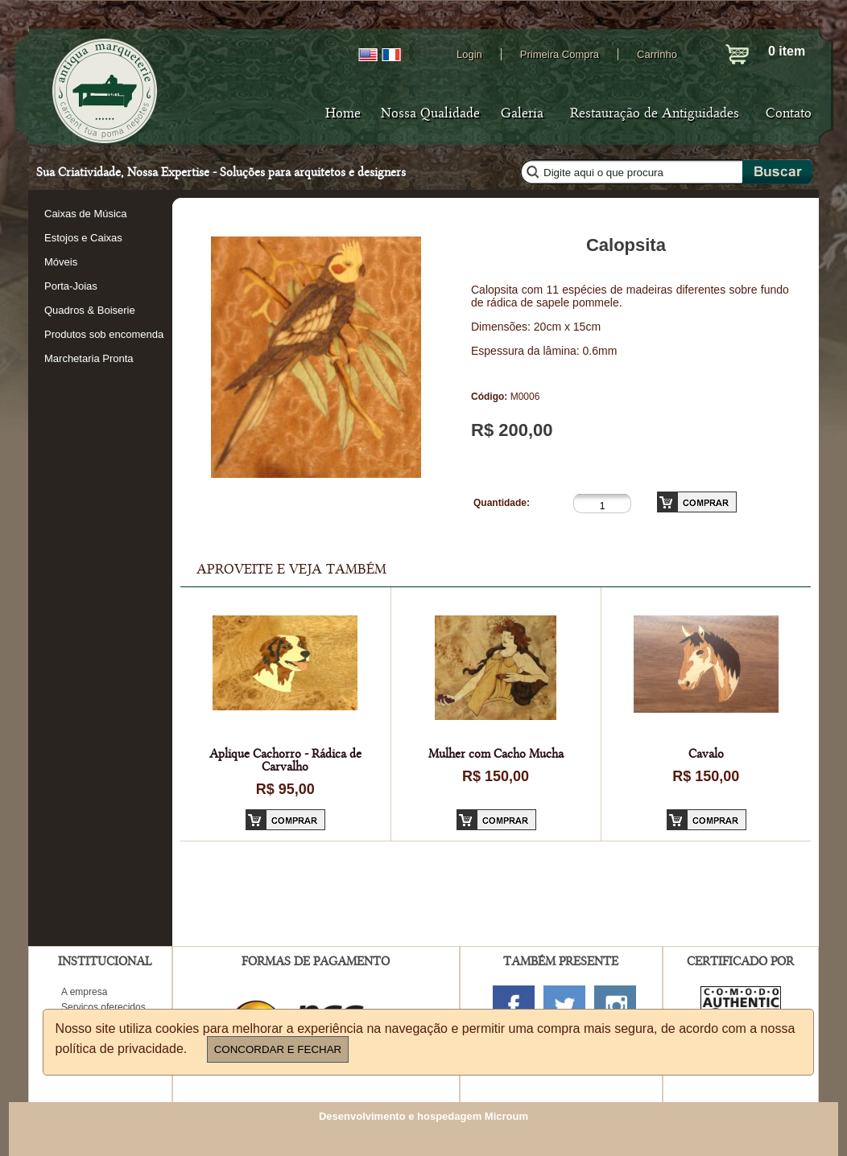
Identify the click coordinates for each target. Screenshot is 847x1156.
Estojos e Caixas (83, 238)
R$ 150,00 (495, 776)
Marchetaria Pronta (89, 358)
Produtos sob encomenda (103, 334)
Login (469, 54)
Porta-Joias (70, 286)
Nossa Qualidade (430, 113)
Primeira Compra (559, 54)
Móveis (60, 262)
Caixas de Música (85, 214)
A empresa (84, 992)
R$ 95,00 (285, 789)
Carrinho (657, 54)
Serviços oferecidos (103, 1007)
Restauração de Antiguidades (654, 113)
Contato (789, 113)
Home (343, 113)
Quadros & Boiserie (89, 310)
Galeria (522, 113)
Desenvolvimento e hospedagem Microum (423, 1116)
